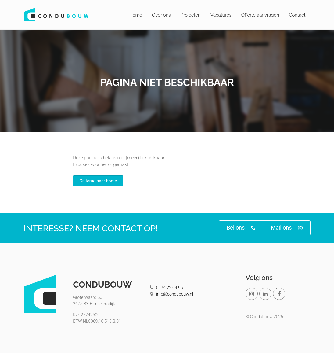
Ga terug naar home (98, 180)
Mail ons (286, 228)
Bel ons (241, 228)
